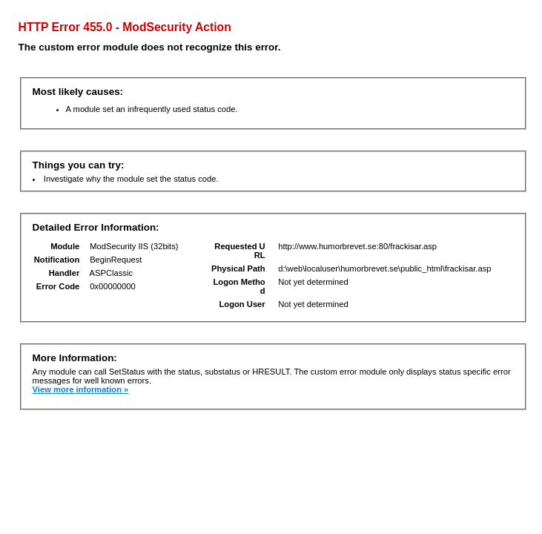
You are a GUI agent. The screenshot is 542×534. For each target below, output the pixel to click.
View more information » (81, 389)
